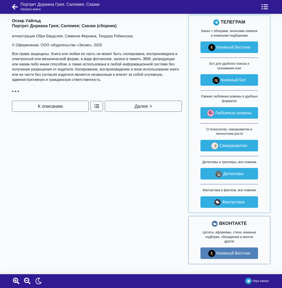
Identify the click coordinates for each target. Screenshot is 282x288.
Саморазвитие (229, 145)
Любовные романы (229, 113)
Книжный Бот (229, 80)
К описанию (50, 106)
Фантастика (229, 202)
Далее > (143, 106)
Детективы (229, 174)
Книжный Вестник (229, 47)
